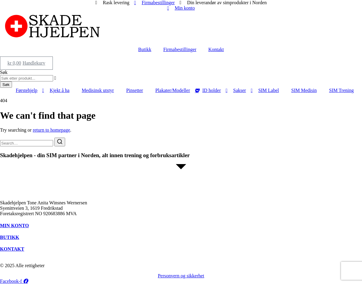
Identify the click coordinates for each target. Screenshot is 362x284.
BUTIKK (9, 237)
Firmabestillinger (179, 49)
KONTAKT (12, 249)
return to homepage (51, 130)
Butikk (144, 49)
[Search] (59, 142)
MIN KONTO (14, 225)
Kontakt (216, 49)
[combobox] (26, 78)
